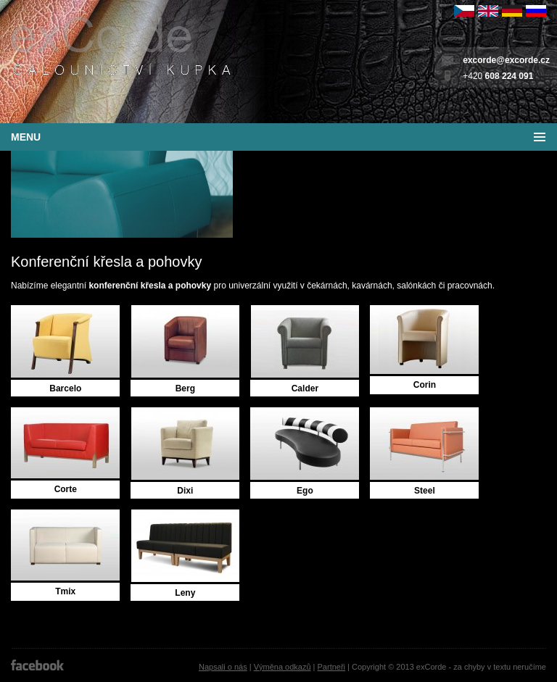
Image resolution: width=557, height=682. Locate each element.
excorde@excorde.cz (506, 60)
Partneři (332, 666)
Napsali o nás (223, 666)
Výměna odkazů (282, 666)
